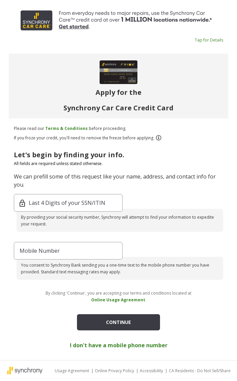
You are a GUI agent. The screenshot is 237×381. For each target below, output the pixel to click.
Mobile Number (40, 250)
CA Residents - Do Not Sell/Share (200, 371)
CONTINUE (118, 322)
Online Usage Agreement (118, 300)
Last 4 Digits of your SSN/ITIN (67, 203)
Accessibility (152, 371)
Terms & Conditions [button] (66, 128)
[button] (158, 138)
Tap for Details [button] (209, 40)
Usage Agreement (72, 371)
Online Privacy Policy (115, 371)
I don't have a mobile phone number (118, 345)
